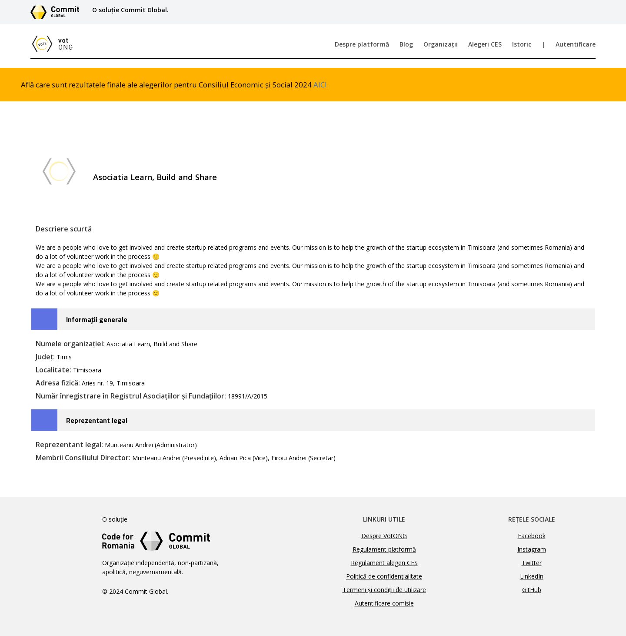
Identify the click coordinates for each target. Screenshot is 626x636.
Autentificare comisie (384, 603)
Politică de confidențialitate (384, 576)
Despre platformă (362, 44)
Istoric (521, 44)
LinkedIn (531, 576)
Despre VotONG (384, 536)
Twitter (532, 563)
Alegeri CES (485, 44)
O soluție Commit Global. (130, 10)
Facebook (532, 536)
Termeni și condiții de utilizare (384, 590)
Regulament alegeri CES (384, 563)
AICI (320, 85)
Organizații (440, 44)
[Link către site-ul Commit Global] (57, 12)
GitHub (531, 590)
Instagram (531, 549)
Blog (406, 44)
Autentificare (576, 44)
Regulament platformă (384, 549)
